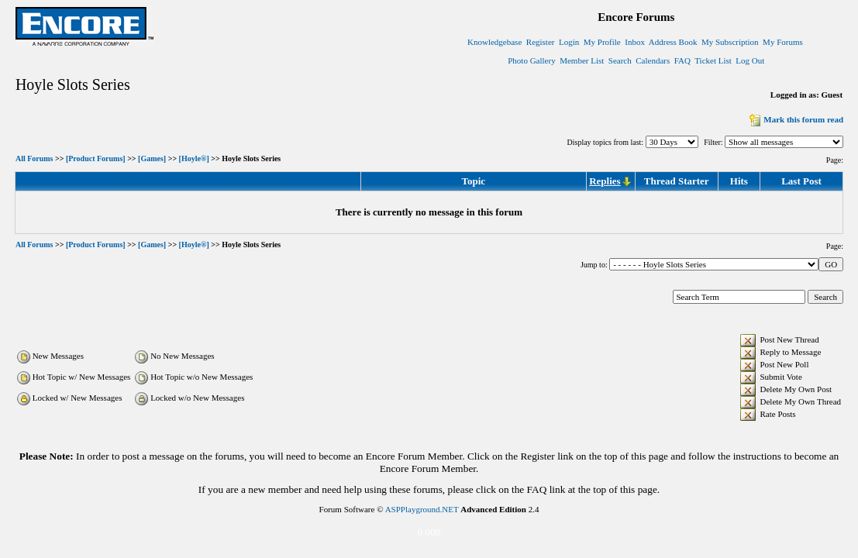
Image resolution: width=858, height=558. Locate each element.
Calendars (653, 60)
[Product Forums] (96, 159)
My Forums (783, 41)
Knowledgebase (494, 41)
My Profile (602, 41)
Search (620, 60)
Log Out (750, 60)
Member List (582, 60)
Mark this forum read (794, 119)
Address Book (673, 41)
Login (569, 41)
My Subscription (730, 41)
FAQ (682, 60)
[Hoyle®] (194, 159)
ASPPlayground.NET (422, 509)
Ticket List (713, 60)
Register (540, 41)
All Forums (34, 159)
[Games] (152, 159)
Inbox (635, 41)
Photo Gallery (531, 60)
